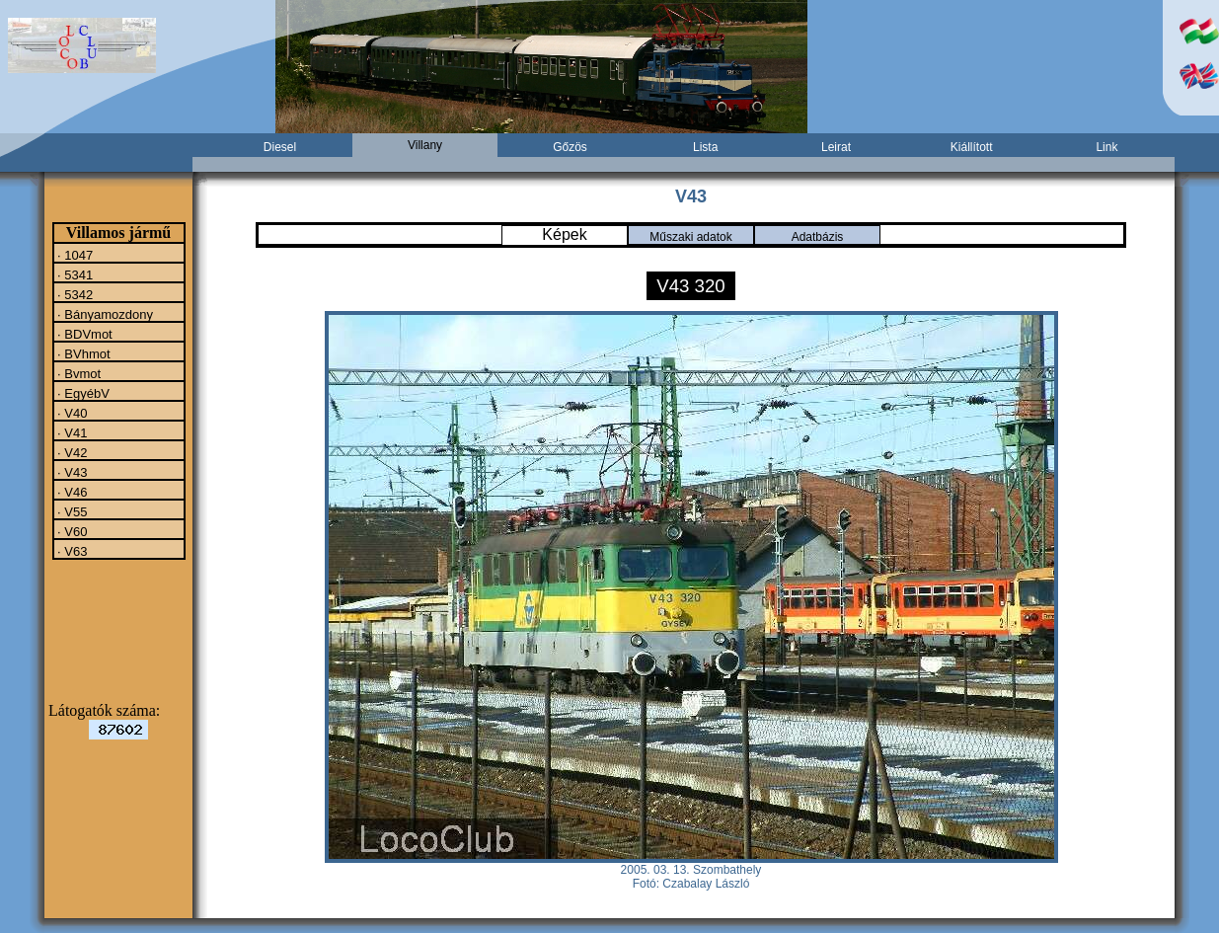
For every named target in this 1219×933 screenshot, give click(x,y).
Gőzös (570, 147)
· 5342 (74, 294)
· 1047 (74, 255)
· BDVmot (83, 334)
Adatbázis (818, 237)
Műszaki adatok (690, 237)
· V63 (71, 551)
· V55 (71, 511)
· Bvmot (78, 373)
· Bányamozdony (103, 314)
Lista (705, 147)
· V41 (71, 432)
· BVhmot (82, 353)
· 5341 (74, 274)
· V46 (71, 492)
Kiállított (972, 147)
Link (1106, 147)
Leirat (836, 147)
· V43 (71, 472)
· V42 (71, 452)
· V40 (71, 413)
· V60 (71, 531)
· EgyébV (82, 393)
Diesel (280, 147)
